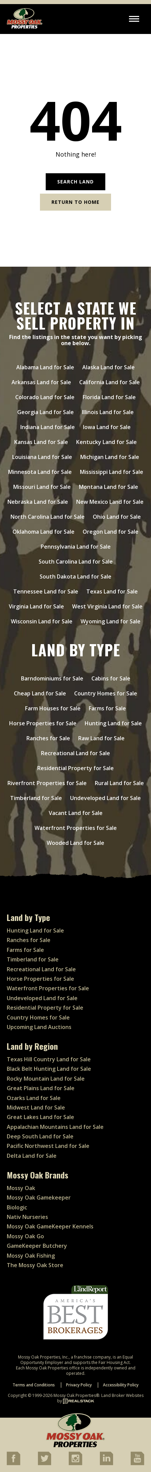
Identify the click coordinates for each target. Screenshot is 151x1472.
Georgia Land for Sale (45, 412)
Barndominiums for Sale (52, 678)
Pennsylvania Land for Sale (76, 546)
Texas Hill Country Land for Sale (49, 1059)
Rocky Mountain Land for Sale (46, 1078)
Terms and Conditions (34, 1385)
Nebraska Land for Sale (37, 502)
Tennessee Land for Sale (45, 591)
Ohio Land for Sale (117, 516)
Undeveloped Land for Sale (105, 798)
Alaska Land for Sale (108, 367)
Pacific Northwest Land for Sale (48, 1146)
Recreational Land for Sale (75, 753)
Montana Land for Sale (108, 487)
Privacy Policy (79, 1385)
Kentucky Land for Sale (106, 442)
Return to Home (75, 202)
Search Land (75, 181)
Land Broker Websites (122, 1395)
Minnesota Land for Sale (40, 472)
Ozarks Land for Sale (34, 1098)
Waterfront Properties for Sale (76, 828)
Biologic (17, 1207)
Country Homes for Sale (105, 693)
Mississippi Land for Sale (111, 472)
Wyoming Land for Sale (111, 621)
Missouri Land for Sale (42, 487)
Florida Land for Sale (109, 397)
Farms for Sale (107, 708)
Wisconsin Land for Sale (41, 621)
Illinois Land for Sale (108, 412)
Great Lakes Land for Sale (40, 1117)
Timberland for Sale (36, 798)
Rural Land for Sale (119, 783)
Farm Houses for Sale (53, 708)
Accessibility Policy (120, 1385)
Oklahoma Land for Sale (43, 531)
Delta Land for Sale (32, 1155)
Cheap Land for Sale (40, 693)
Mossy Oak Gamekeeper (39, 1197)
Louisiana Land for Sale (42, 457)
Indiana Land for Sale (47, 427)
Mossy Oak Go (25, 1236)
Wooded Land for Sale (75, 843)
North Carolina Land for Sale (47, 516)
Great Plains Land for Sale (40, 1088)
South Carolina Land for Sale (76, 561)
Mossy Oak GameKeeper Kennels (50, 1226)
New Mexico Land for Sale (110, 502)
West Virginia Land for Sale (107, 606)
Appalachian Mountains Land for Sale (55, 1127)
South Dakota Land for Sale (75, 576)
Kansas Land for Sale (41, 442)
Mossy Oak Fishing (31, 1255)
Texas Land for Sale (112, 591)
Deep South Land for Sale (40, 1136)
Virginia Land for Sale (36, 606)
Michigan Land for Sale (109, 457)
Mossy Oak (21, 1188)
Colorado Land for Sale (44, 397)
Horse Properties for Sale (43, 723)
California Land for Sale (109, 382)
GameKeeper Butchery (37, 1245)
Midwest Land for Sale (36, 1107)
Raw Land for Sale (101, 738)
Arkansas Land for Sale (41, 382)
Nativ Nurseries (27, 1217)
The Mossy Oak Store (35, 1265)
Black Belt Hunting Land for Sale (49, 1068)
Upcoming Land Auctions (39, 1027)
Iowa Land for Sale (107, 427)
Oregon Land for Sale (110, 531)
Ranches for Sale (48, 738)
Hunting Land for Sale (113, 723)
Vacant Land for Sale (76, 813)
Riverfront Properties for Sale (47, 783)
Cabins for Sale (110, 678)
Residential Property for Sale (75, 768)
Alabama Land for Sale (45, 367)
